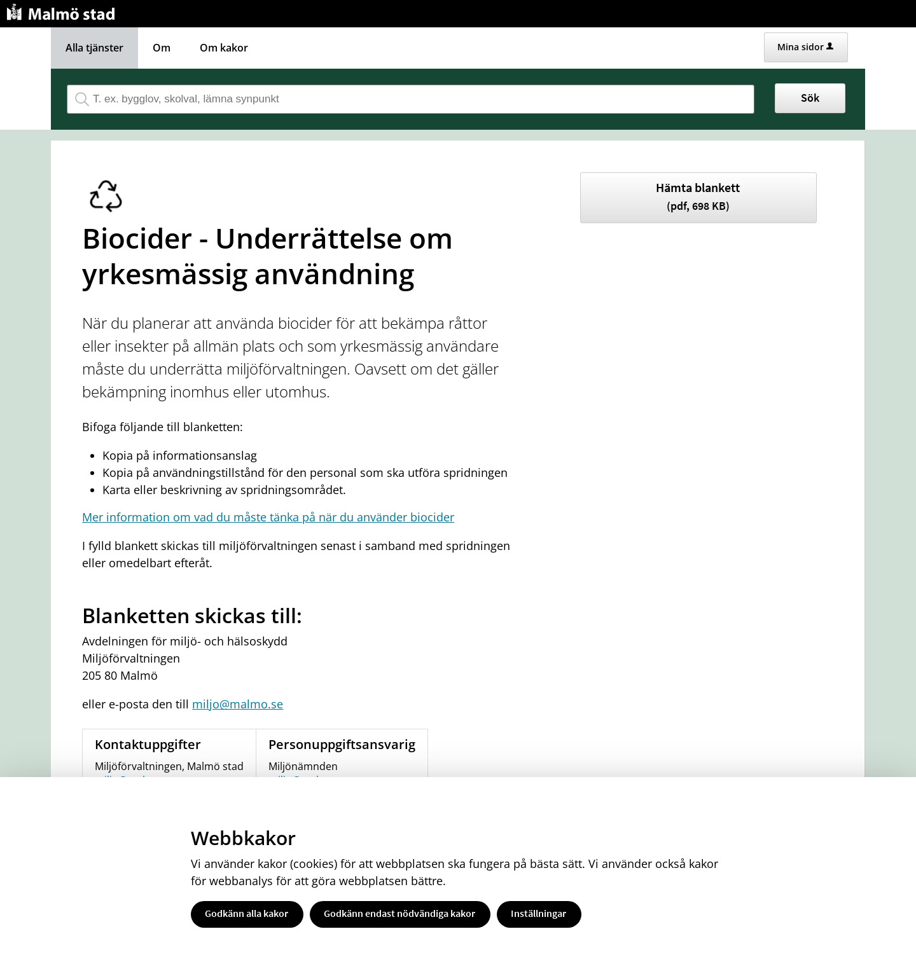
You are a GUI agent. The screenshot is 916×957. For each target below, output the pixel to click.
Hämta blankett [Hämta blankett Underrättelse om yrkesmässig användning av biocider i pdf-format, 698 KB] (698, 196)
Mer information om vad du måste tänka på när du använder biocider (268, 517)
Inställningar (538, 913)
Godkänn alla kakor (246, 913)
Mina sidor (805, 47)
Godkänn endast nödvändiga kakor (399, 913)
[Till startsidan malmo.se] (63, 10)
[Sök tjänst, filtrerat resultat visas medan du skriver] (410, 99)
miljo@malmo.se (237, 704)
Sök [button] (810, 97)
